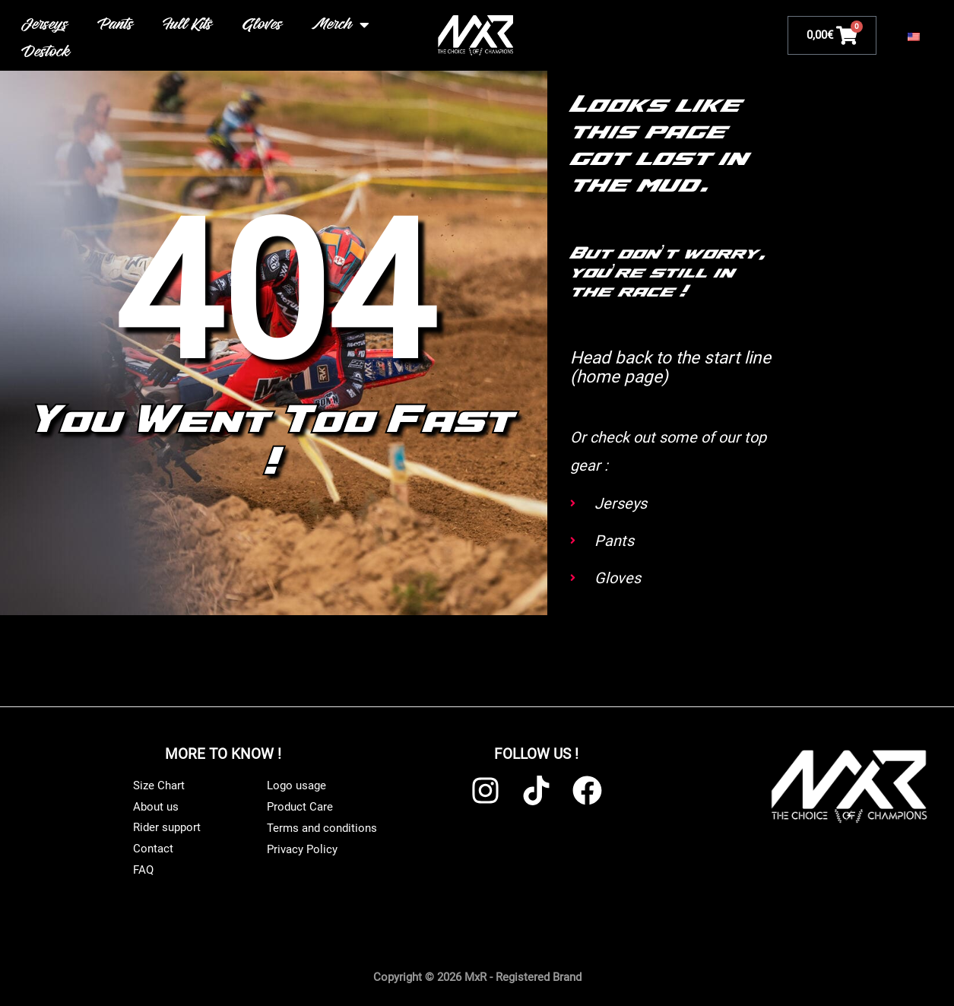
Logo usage (296, 785)
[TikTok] (536, 789)
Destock (47, 52)
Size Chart (159, 784)
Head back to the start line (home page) (660, 366)
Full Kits (188, 25)
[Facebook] (587, 789)
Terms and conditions (322, 826)
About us (156, 805)
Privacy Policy (302, 848)
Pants (116, 25)
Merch (341, 25)
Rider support (167, 826)
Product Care (300, 806)
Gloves (263, 25)
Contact (153, 848)
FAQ (143, 869)
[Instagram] (485, 789)
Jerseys (45, 25)
